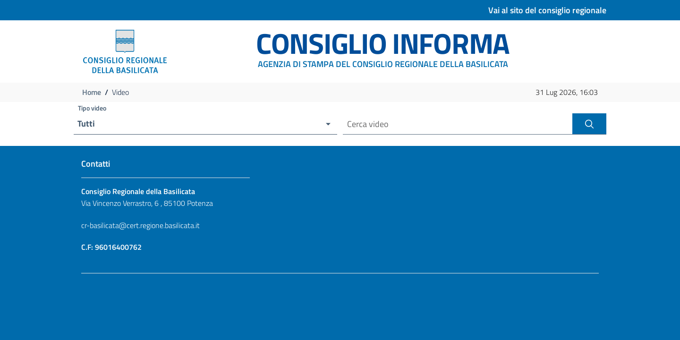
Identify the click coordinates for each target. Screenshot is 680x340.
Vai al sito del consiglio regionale (547, 10)
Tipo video (92, 108)
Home (91, 92)
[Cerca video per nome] (457, 124)
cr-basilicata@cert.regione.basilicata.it (140, 225)
